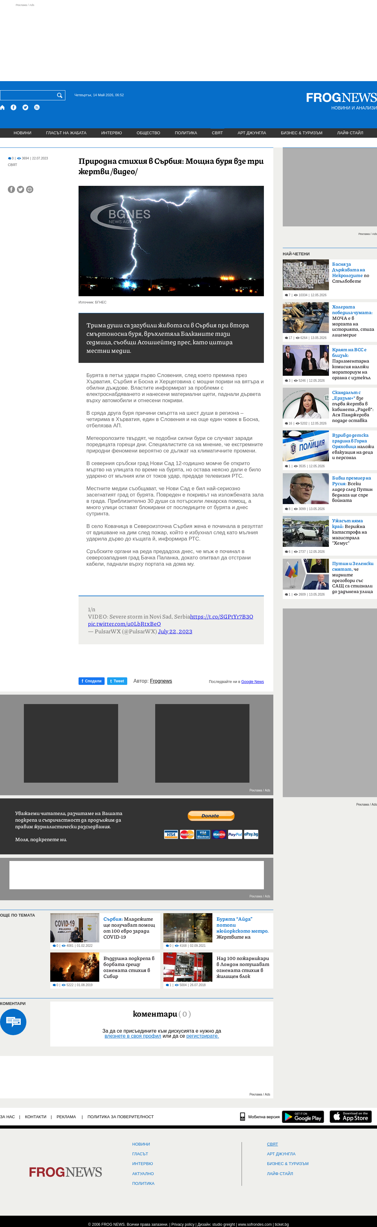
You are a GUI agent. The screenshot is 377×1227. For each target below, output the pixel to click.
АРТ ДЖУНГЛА (252, 132)
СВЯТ (217, 132)
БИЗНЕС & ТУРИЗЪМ (301, 132)
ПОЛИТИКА (186, 132)
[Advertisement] (188, 42)
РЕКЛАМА (66, 1117)
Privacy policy (183, 1224)
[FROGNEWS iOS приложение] (350, 1116)
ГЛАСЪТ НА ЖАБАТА (66, 132)
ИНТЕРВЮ (111, 132)
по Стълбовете (350, 272)
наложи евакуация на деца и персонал (353, 446)
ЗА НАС (7, 1117)
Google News (252, 682)
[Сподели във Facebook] (11, 189)
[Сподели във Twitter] (20, 189)
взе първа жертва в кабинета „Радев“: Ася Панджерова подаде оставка (353, 407)
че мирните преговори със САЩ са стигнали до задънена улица (353, 578)
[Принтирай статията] (29, 189)
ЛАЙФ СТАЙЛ (350, 132)
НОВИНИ (22, 132)
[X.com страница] (25, 107)
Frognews (161, 681)
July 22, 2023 (175, 631)
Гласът (140, 1154)
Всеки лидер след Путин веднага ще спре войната (352, 489)
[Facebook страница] (14, 107)
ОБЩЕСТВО (148, 132)
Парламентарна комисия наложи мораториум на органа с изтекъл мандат (351, 366)
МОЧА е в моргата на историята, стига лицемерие (353, 321)
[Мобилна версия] (259, 1116)
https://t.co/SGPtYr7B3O (221, 616)
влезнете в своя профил (133, 1036)
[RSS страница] (37, 107)
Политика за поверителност (121, 1117)
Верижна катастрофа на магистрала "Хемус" (349, 532)
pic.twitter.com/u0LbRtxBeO (124, 623)
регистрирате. (202, 1036)
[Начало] (2, 107)
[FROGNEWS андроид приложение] (303, 1116)
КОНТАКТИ (35, 1117)
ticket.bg (282, 1224)
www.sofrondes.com (255, 1224)
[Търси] (61, 95)
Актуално (143, 1174)
